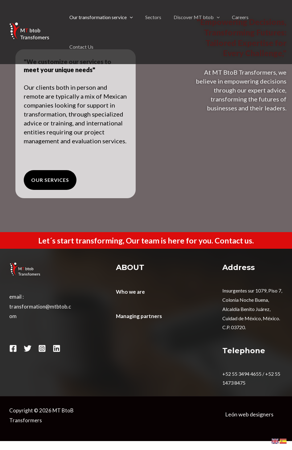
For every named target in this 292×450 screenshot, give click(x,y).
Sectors (153, 17)
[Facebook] (13, 348)
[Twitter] (27, 348)
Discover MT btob (197, 17)
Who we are (130, 291)
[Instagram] (42, 348)
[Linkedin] (56, 348)
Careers (240, 17)
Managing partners (139, 316)
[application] (130, 17)
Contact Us (81, 47)
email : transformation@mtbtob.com (40, 306)
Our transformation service (101, 17)
